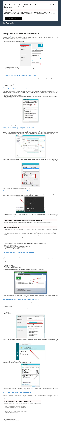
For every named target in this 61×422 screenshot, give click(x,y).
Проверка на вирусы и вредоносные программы (18, 252)
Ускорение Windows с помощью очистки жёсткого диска (21, 299)
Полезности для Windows (11, 36)
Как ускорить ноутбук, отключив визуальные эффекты (20, 88)
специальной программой (18, 258)
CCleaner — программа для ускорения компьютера (19, 75)
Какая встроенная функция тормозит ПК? (16, 191)
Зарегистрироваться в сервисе (11, 416)
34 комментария (19, 36)
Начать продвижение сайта (13, 18)
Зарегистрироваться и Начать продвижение (15, 240)
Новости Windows (29, 23)
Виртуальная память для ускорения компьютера (18, 127)
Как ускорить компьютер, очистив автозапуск (17, 392)
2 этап (4, 36)
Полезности (20, 23)
